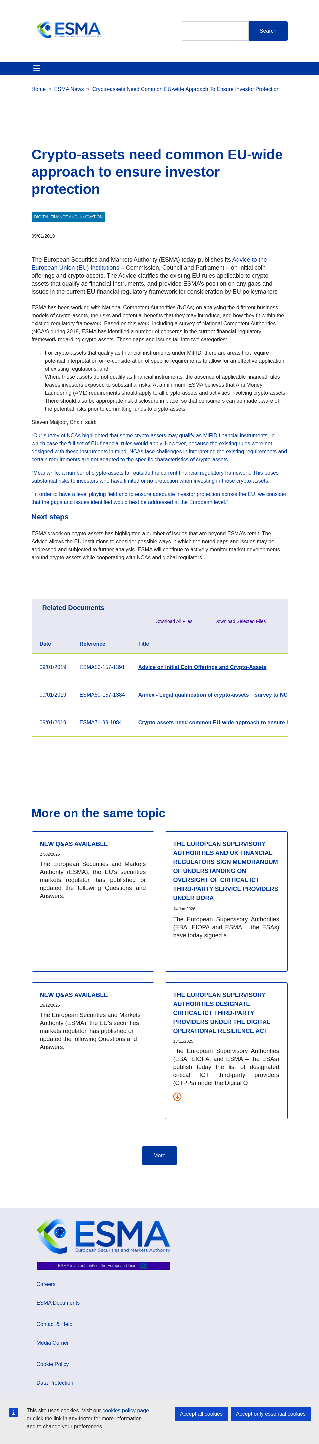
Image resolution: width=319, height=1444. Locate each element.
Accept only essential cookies (271, 1414)
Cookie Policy (53, 1364)
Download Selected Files (240, 621)
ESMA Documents (58, 1303)
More (159, 1155)
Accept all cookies (201, 1414)
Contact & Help (55, 1324)
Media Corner (53, 1343)
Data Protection (55, 1383)
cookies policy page (125, 1410)
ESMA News (69, 89)
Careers (46, 1284)
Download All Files (173, 621)
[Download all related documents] (177, 1096)
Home (39, 89)
